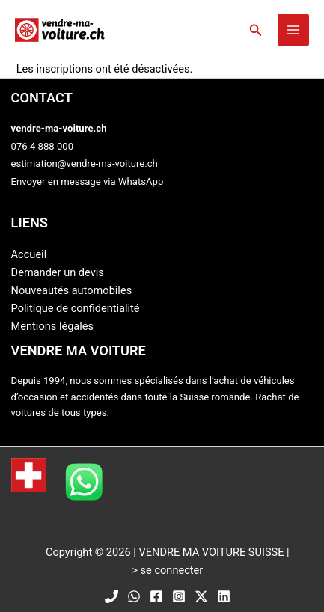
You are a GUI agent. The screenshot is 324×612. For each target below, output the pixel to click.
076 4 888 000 (42, 146)
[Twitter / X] (201, 596)
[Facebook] (156, 596)
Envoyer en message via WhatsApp (87, 181)
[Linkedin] (223, 596)
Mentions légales (52, 326)
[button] (256, 30)
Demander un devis (57, 272)
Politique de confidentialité (75, 308)
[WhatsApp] (134, 596)
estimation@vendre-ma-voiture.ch (84, 163)
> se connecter (167, 570)
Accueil (29, 254)
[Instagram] (179, 596)
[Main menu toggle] (293, 30)
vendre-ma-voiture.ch (59, 128)
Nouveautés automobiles (71, 290)
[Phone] (111, 596)
